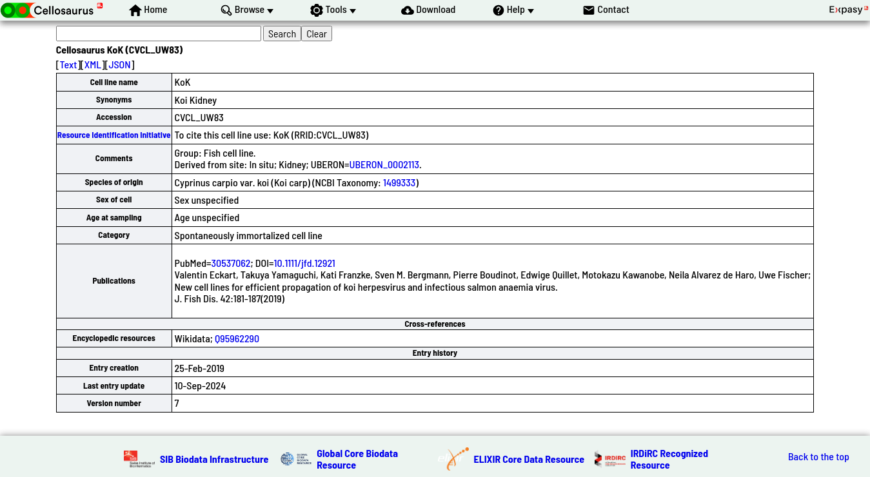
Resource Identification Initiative (114, 135)
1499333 (399, 182)
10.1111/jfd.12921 (304, 263)
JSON (119, 64)
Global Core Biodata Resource (357, 459)
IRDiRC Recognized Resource (669, 459)
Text (68, 64)
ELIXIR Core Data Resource (529, 459)
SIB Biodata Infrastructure (214, 459)
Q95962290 (237, 338)
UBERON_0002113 (384, 164)
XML (92, 64)
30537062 (231, 263)
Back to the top (818, 456)
